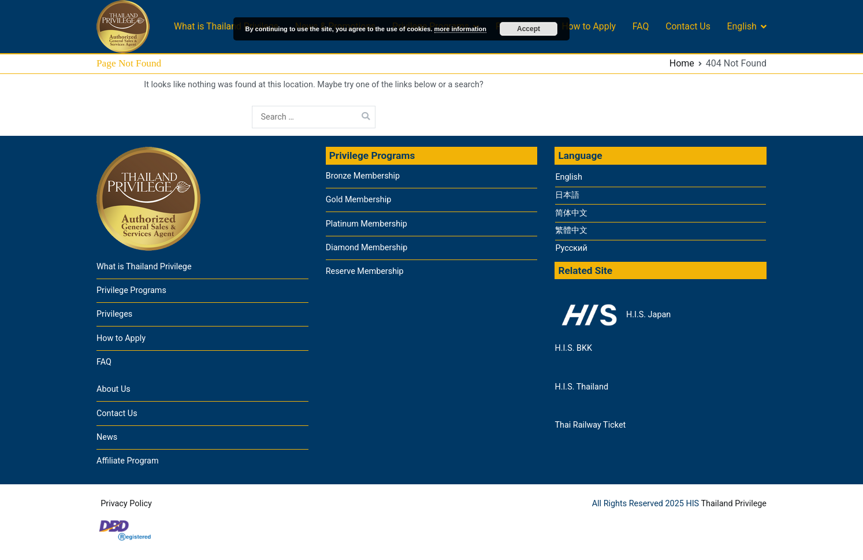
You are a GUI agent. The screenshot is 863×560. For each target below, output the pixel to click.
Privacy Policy (126, 504)
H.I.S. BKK (573, 348)
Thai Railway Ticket (590, 425)
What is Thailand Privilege (226, 26)
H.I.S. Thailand (581, 387)
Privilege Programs (131, 290)
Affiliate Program (127, 461)
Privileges (114, 314)
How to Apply (588, 26)
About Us (113, 389)
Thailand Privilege (734, 504)
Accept (528, 29)
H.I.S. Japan (613, 315)
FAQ (641, 26)
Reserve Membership (365, 271)
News (106, 437)
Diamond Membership (367, 248)
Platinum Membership (366, 224)
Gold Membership (359, 200)
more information (460, 28)
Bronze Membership (363, 176)
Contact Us (688, 26)
